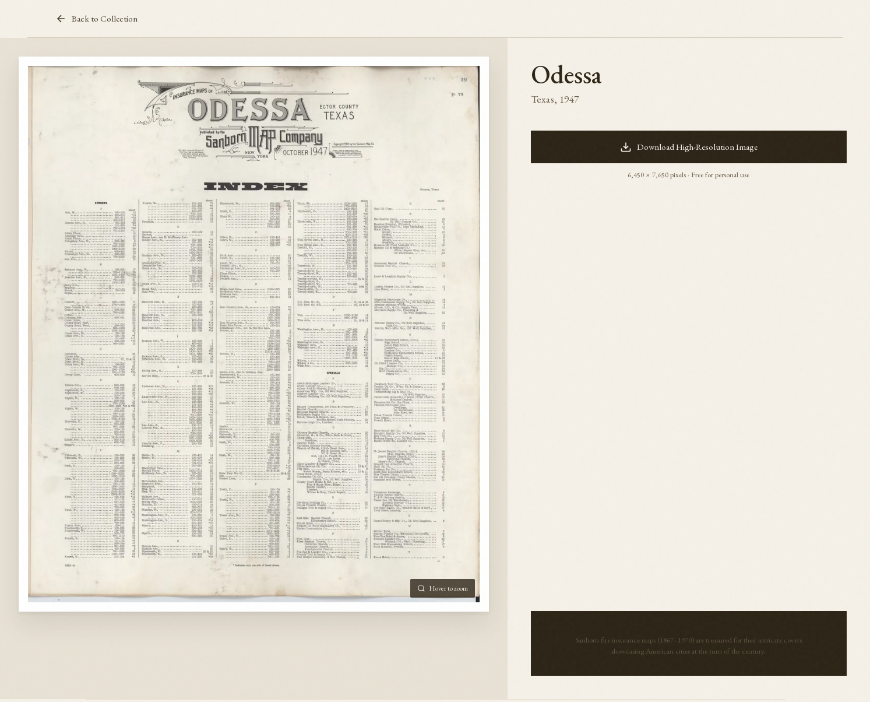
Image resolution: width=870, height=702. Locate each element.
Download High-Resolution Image (689, 147)
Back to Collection (96, 18)
